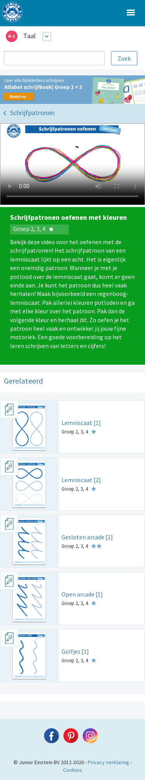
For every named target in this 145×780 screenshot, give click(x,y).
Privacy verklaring (108, 762)
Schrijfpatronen (32, 112)
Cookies (72, 769)
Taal (29, 35)
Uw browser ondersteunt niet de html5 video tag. (72, 164)
